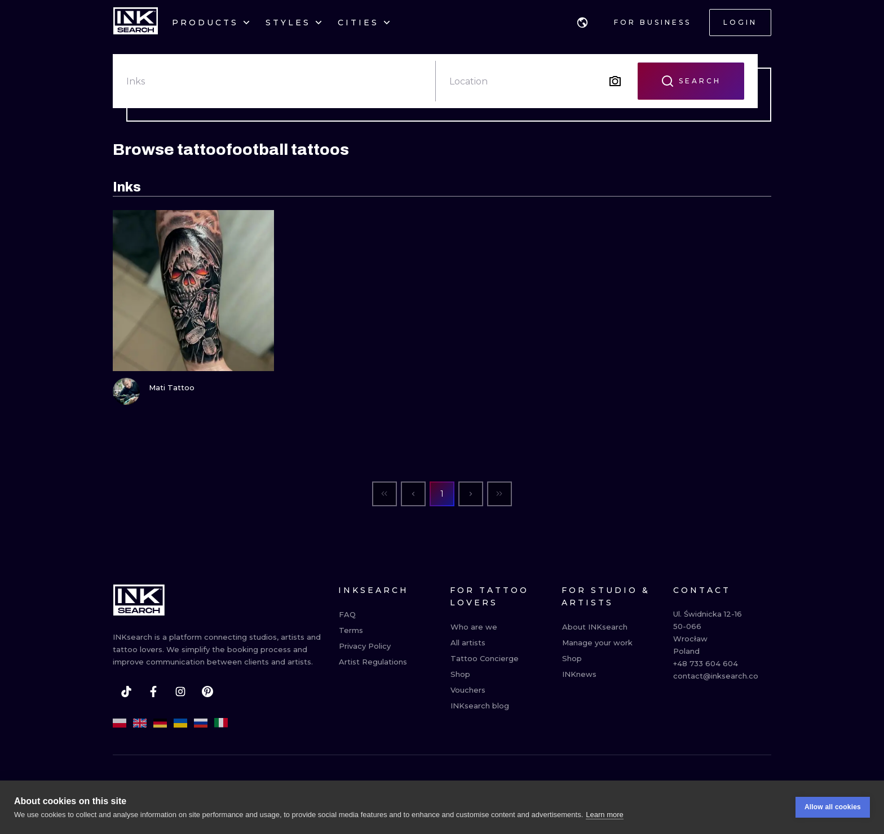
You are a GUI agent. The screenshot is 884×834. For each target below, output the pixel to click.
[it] (221, 723)
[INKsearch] (135, 22)
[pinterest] (207, 691)
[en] (140, 723)
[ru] (200, 723)
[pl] (119, 723)
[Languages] (582, 22)
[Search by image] (615, 81)
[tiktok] (126, 691)
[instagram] (180, 691)
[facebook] (153, 691)
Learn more (604, 828)
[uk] (180, 723)
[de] (160, 723)
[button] (582, 22)
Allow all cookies (833, 821)
